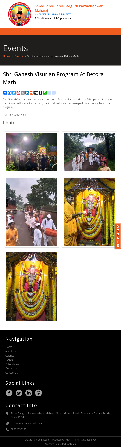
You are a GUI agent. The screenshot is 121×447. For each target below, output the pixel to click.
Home (6, 56)
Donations (11, 368)
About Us (10, 351)
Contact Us (11, 372)
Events (18, 56)
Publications (12, 364)
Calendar (10, 355)
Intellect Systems (67, 443)
